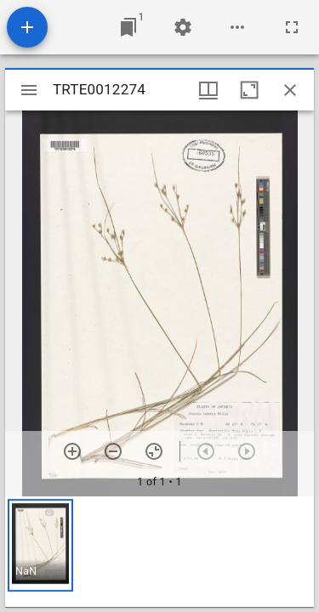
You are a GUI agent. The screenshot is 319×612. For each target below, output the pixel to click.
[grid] (159, 551)
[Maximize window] (249, 90)
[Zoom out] (113, 451)
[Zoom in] (72, 451)
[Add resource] (27, 27)
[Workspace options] (237, 27)
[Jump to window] (128, 27)
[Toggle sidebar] (29, 90)
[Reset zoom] (154, 451)
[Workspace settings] (182, 27)
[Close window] (290, 90)
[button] (40, 545)
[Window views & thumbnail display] (208, 90)
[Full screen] (291, 27)
